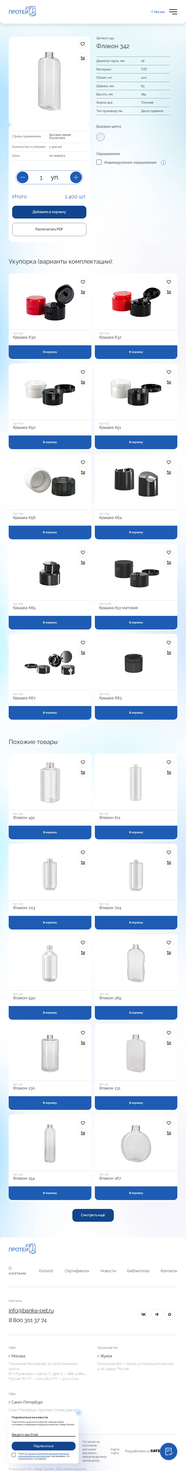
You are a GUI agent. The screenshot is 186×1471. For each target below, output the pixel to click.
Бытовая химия (60, 135)
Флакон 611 (109, 818)
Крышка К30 (24, 337)
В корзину (50, 352)
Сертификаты (77, 1271)
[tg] (156, 1314)
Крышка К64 (110, 518)
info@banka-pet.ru (31, 1310)
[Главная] (22, 1249)
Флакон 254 (24, 1178)
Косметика (57, 138)
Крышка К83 (110, 698)
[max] (169, 1314)
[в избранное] (83, 44)
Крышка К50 (24, 427)
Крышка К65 (24, 608)
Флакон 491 (24, 818)
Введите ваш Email (25, 1435)
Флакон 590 (24, 998)
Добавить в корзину (49, 212)
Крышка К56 (24, 518)
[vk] (143, 1314)
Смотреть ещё (93, 1215)
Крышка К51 (110, 427)
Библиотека (138, 1271)
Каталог (46, 1271)
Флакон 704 (110, 908)
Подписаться (44, 1446)
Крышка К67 (24, 698)
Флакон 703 (24, 908)
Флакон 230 (24, 1088)
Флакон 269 (110, 998)
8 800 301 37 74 (27, 1320)
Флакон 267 (110, 1178)
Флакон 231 (109, 1088)
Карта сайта (115, 1451)
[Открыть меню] (173, 12)
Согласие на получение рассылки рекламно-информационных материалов (94, 1451)
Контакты (169, 1271)
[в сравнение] (83, 58)
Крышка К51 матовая (118, 608)
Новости (108, 1271)
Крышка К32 (110, 337)
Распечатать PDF (49, 229)
